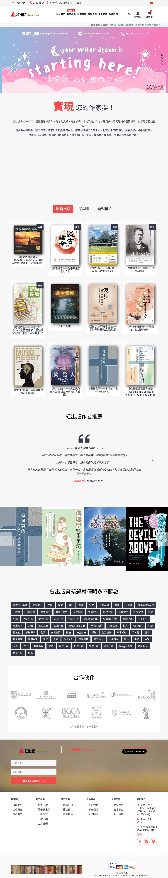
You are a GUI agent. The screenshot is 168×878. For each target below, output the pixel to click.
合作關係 (93, 814)
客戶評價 (43, 823)
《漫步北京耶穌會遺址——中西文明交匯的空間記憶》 (103, 327)
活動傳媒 (92, 14)
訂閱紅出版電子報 (34, 781)
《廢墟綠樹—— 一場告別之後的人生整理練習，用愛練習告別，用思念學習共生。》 (28, 330)
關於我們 (60, 14)
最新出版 (63, 208)
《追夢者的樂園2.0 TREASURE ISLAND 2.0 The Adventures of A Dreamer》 (28, 259)
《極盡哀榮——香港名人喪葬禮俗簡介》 (103, 390)
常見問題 (102, 14)
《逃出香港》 (79, 481)
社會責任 (18, 809)
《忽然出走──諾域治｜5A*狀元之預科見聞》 (102, 269)
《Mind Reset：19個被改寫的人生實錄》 (28, 391)
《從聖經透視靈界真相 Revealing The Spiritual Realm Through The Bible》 (140, 391)
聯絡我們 (113, 14)
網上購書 (118, 814)
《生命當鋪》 (65, 326)
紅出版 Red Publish (84, 749)
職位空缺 (18, 814)
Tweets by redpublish (134, 747)
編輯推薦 (68, 814)
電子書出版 (44, 809)
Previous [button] (15, 459)
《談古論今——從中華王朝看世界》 (65, 269)
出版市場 (43, 819)
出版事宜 (118, 809)
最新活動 (93, 805)
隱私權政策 (122, 872)
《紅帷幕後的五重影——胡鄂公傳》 (140, 269)
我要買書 (81, 14)
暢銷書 (84, 208)
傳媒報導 (93, 809)
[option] (84, 459)
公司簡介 (18, 805)
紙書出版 (43, 805)
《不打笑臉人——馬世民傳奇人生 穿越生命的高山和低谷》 (65, 391)
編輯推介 (104, 208)
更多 (139, 834)
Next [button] (152, 459)
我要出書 (71, 12)
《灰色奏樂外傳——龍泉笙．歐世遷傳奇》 (140, 328)
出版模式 (43, 814)
